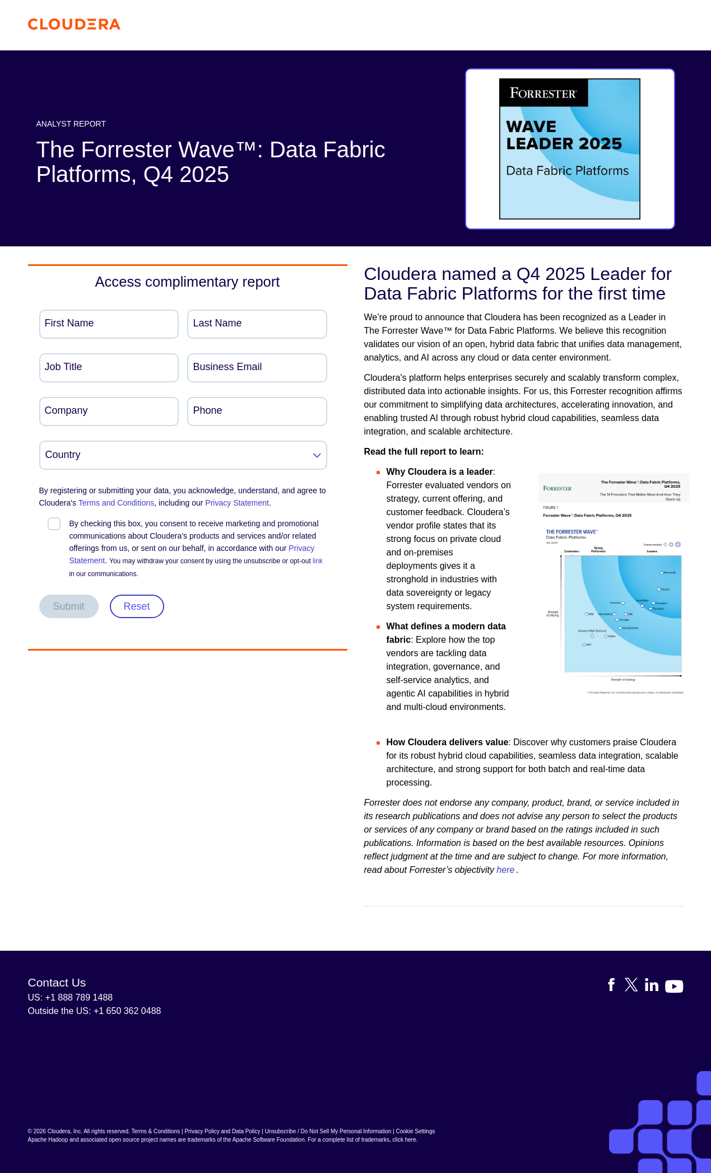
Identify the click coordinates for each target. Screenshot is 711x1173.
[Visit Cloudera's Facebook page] (615, 987)
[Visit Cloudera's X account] (635, 987)
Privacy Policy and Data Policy (222, 1131)
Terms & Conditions (156, 1131)
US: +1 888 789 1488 (70, 997)
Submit (69, 606)
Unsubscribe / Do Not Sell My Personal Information (328, 1131)
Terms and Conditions (116, 502)
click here (404, 1140)
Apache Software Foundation (269, 1140)
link (318, 561)
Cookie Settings (415, 1131)
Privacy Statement (237, 502)
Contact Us (57, 982)
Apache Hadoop (48, 1140)
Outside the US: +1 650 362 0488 (94, 1011)
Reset (137, 606)
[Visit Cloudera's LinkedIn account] (655, 987)
